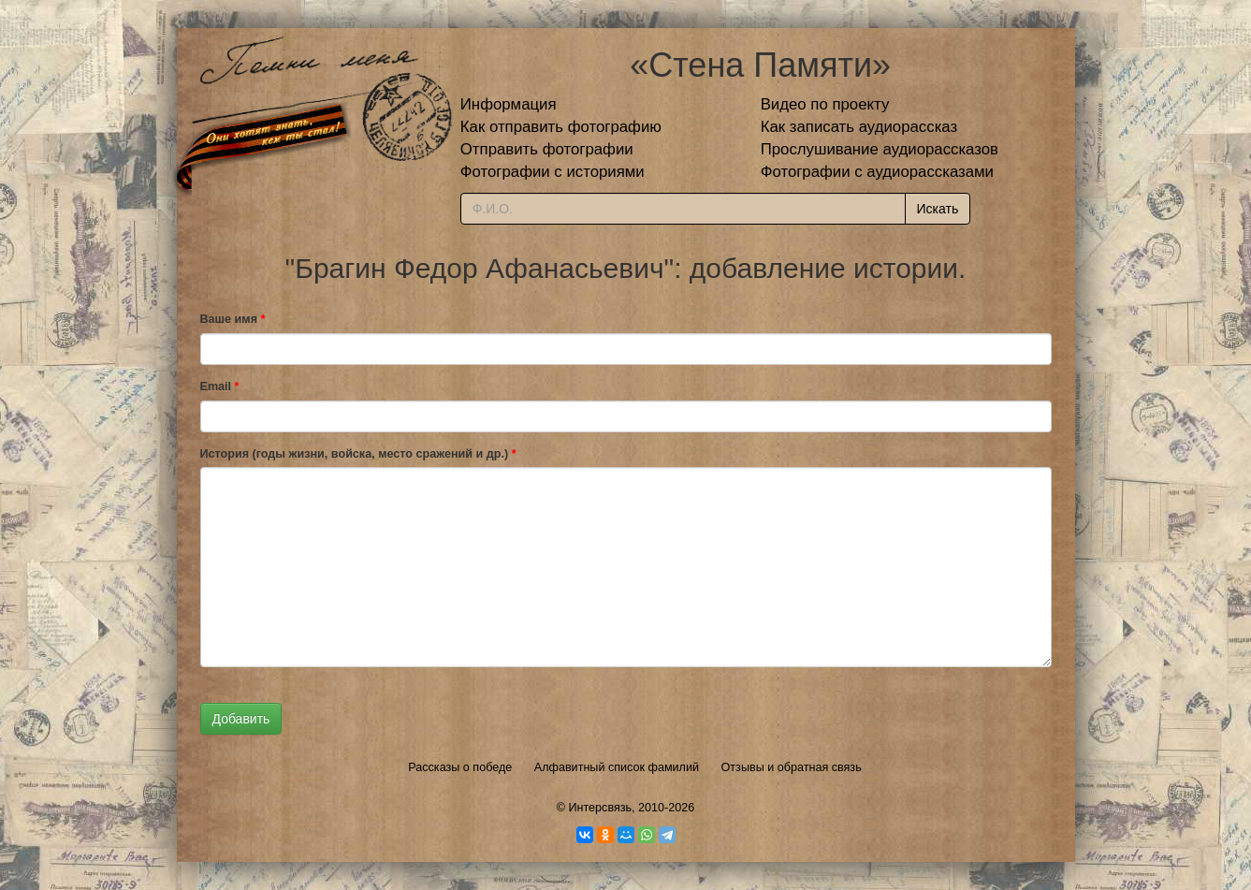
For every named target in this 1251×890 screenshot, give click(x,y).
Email (220, 386)
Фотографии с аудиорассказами (877, 172)
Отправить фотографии (546, 149)
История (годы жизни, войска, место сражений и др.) (358, 453)
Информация (508, 104)
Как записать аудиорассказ (859, 127)
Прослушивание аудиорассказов (879, 149)
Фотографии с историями (552, 172)
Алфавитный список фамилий (616, 767)
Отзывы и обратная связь (791, 767)
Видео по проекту (825, 104)
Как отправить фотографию (561, 127)
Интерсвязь (600, 807)
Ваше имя (233, 319)
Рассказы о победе (460, 767)
